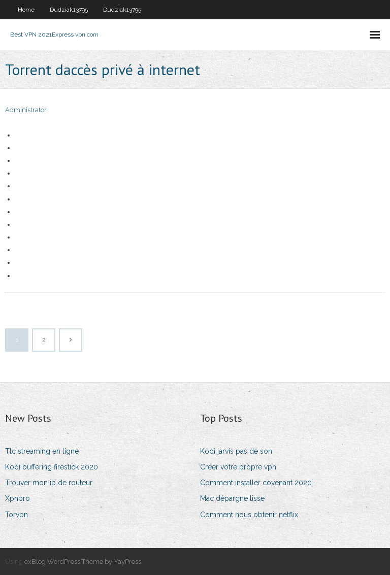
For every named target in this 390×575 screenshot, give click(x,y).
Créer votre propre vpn (238, 467)
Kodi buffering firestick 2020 (51, 467)
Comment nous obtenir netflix (249, 515)
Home (26, 9)
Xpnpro (17, 498)
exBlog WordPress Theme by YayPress (82, 561)
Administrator (26, 110)
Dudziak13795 (69, 9)
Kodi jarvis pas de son (236, 451)
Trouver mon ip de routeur (48, 483)
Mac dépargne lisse (232, 498)
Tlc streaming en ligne (42, 451)
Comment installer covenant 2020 (256, 483)
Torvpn (16, 515)
